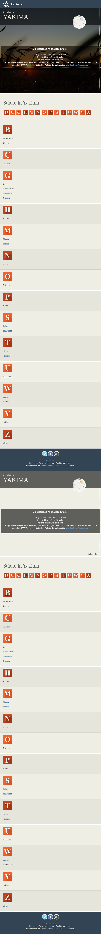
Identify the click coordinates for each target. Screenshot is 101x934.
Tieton (5, 351)
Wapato (6, 397)
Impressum (46, 460)
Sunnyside (7, 331)
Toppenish (7, 356)
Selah (5, 326)
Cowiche (6, 163)
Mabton (6, 239)
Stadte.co (16, 4)
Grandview (7, 193)
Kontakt (56, 460)
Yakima (6, 422)
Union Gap (7, 376)
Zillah (5, 443)
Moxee (6, 244)
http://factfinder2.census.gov (77, 65)
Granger (6, 198)
